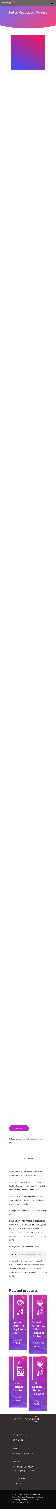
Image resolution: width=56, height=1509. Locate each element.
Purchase (19, 1128)
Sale (11, 1143)
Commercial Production (28, 1139)
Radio (41, 1139)
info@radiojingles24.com (22, 1454)
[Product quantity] (12, 1119)
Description (28, 1159)
